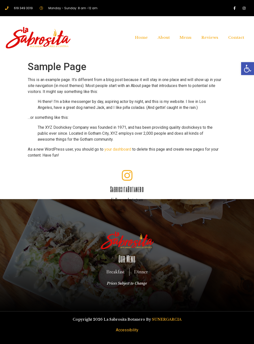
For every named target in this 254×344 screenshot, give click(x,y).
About (164, 37)
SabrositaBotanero (127, 189)
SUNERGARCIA (167, 319)
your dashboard (117, 149)
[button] (247, 68)
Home (141, 37)
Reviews (209, 37)
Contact (236, 37)
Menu (185, 37)
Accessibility (127, 330)
